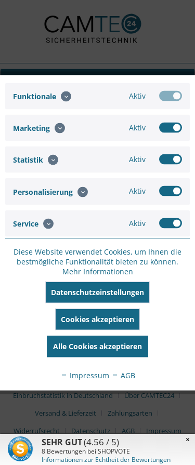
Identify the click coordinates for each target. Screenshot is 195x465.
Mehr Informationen (97, 271)
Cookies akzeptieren (97, 319)
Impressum (84, 375)
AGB (123, 375)
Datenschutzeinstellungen (97, 292)
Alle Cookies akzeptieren (97, 346)
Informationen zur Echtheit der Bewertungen (106, 459)
